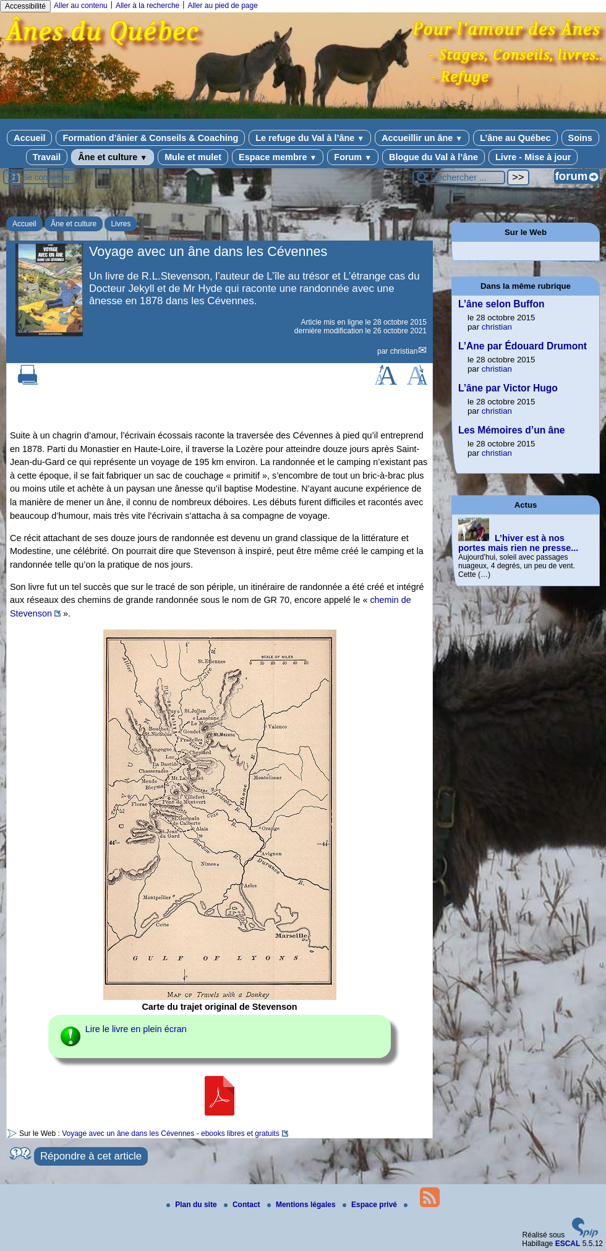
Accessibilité (25, 6)
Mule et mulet (192, 157)
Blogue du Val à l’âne (433, 157)
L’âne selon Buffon (501, 304)
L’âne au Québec (515, 138)
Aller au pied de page (222, 5)
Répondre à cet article (91, 1156)
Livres (120, 224)
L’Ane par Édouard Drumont (522, 346)
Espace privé (371, 1204)
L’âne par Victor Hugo (508, 388)
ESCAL (568, 1243)
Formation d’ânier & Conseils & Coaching (150, 138)
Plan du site (192, 1204)
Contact (243, 1204)
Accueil (29, 138)
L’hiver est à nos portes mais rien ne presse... (518, 543)
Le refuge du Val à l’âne (309, 138)
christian (404, 351)
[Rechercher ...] (458, 177)
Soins (580, 138)
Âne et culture (112, 157)
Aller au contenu (81, 5)
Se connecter (46, 177)
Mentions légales (302, 1204)
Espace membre (278, 157)
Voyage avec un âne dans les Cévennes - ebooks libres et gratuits (171, 1133)
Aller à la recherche (147, 5)
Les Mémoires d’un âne (511, 430)
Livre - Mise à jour (533, 157)
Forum (353, 157)
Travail (47, 157)
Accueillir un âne (422, 138)
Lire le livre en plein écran (136, 1029)
